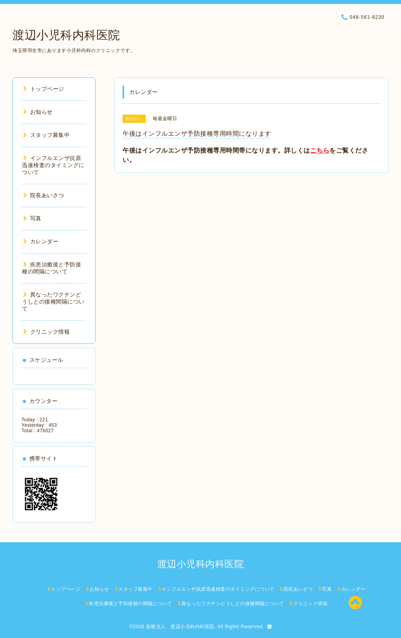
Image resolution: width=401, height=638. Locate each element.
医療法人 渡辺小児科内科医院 (180, 626)
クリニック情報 (46, 332)
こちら (320, 150)
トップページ (43, 89)
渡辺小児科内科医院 (66, 35)
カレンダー (40, 241)
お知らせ (38, 112)
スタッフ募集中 (46, 135)
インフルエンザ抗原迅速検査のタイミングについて (53, 165)
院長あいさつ (43, 195)
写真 (32, 218)
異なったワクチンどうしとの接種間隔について (53, 301)
